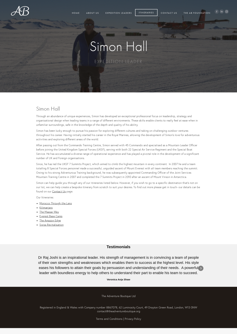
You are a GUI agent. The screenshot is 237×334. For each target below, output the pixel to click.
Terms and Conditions (109, 318)
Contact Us (59, 191)
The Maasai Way (49, 212)
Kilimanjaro (46, 207)
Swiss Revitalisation (52, 224)
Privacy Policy (133, 318)
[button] (36, 268)
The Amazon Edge (50, 220)
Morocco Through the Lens (56, 203)
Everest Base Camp (51, 216)
